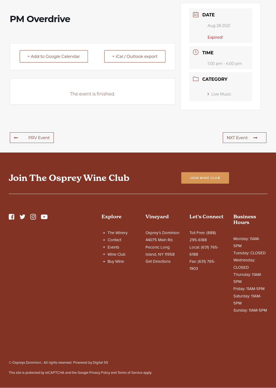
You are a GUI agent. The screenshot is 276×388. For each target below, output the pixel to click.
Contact (114, 287)
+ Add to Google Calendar (54, 104)
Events (113, 295)
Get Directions (158, 309)
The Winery (117, 280)
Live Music (219, 142)
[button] (11, 266)
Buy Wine (116, 309)
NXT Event (242, 185)
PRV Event (32, 185)
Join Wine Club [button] (205, 226)
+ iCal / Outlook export (135, 104)
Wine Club (117, 302)
